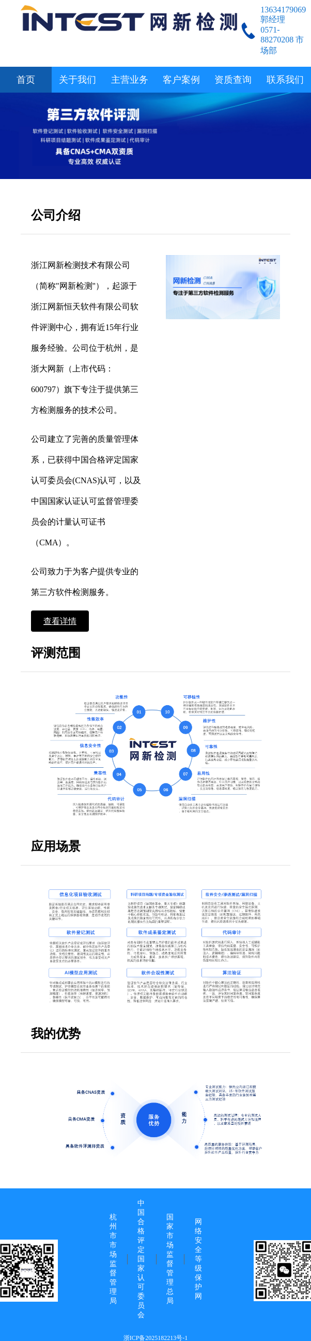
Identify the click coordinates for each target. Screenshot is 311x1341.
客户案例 (181, 79)
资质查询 (233, 79)
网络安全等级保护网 (198, 1259)
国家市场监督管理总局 (170, 1259)
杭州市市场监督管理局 (113, 1259)
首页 (26, 79)
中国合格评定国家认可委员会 (141, 1259)
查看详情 (59, 621)
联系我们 (285, 79)
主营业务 (129, 79)
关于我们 (77, 79)
